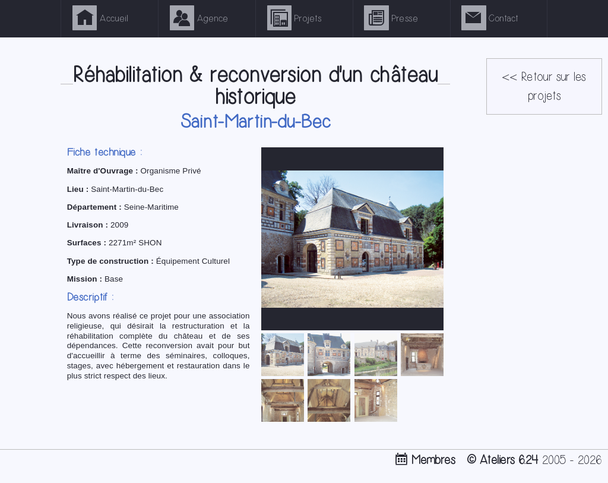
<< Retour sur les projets (543, 86)
